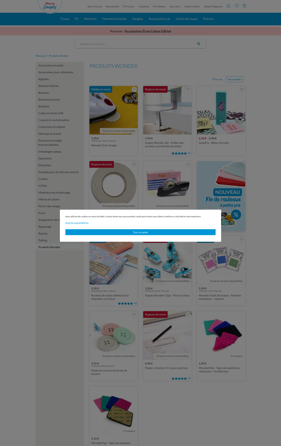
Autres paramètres (77, 222)
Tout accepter (140, 232)
